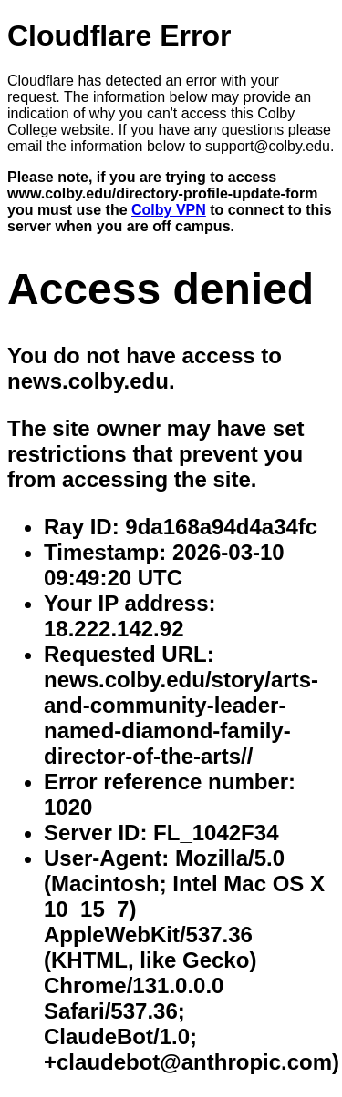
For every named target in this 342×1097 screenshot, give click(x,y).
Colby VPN (168, 210)
